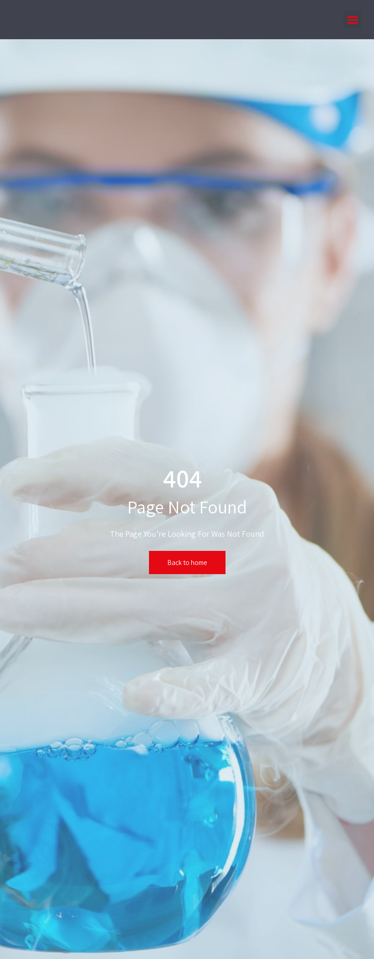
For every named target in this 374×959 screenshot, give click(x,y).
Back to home (187, 562)
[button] (352, 19)
